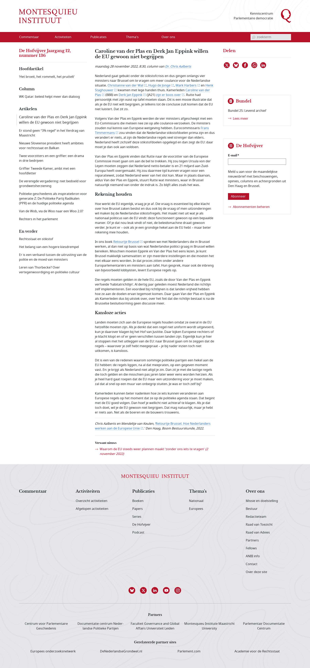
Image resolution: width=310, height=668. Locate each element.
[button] (132, 590)
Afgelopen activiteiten (92, 508)
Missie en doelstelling (262, 501)
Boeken (138, 501)
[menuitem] (31, 37)
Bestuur (252, 508)
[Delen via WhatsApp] (254, 65)
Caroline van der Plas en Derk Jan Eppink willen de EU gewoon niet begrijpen (53, 120)
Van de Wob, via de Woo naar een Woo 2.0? (51, 211)
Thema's (198, 491)
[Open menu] (82, 37)
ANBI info (253, 556)
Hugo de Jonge (159, 85)
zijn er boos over (168, 95)
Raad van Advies (258, 532)
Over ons (255, 491)
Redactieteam (256, 516)
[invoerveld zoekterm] (270, 37)
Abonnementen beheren (251, 207)
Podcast (138, 532)
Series (136, 516)
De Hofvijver (141, 524)
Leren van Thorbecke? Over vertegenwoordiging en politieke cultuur (49, 270)
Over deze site (256, 572)
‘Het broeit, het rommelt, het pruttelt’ (47, 76)
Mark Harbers (186, 85)
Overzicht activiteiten (91, 501)
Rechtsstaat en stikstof (36, 239)
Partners (252, 540)
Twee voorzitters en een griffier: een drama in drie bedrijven (51, 158)
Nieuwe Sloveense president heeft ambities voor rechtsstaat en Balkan (51, 145)
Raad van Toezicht (259, 524)
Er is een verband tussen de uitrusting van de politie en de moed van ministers (53, 257)
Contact (251, 564)
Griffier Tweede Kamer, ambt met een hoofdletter (47, 171)
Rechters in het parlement (38, 219)
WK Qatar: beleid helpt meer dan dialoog (49, 96)
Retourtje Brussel (126, 242)
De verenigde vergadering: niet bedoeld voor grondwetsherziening (52, 183)
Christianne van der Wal (125, 85)
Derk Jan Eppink (130, 95)
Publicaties (143, 491)
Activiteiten (88, 491)
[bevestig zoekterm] (253, 37)
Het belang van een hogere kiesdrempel (49, 247)
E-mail (232, 155)
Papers (137, 508)
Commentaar (33, 491)
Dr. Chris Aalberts (178, 66)
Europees (196, 508)
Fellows (251, 548)
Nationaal (196, 501)
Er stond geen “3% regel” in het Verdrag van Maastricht (51, 133)
